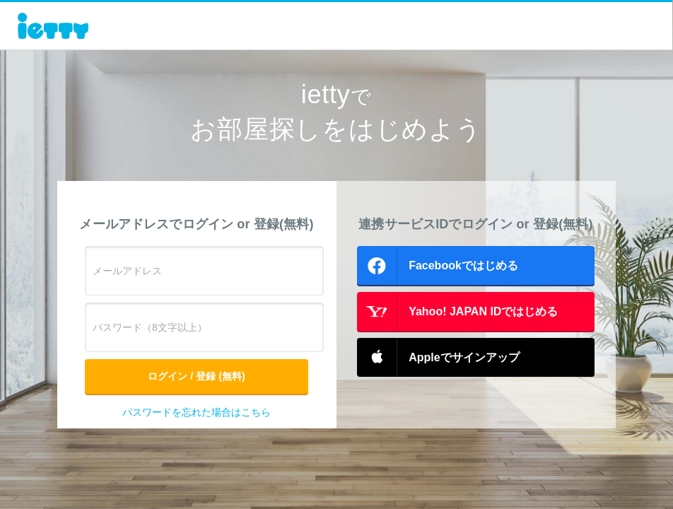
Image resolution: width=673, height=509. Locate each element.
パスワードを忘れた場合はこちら (196, 412)
